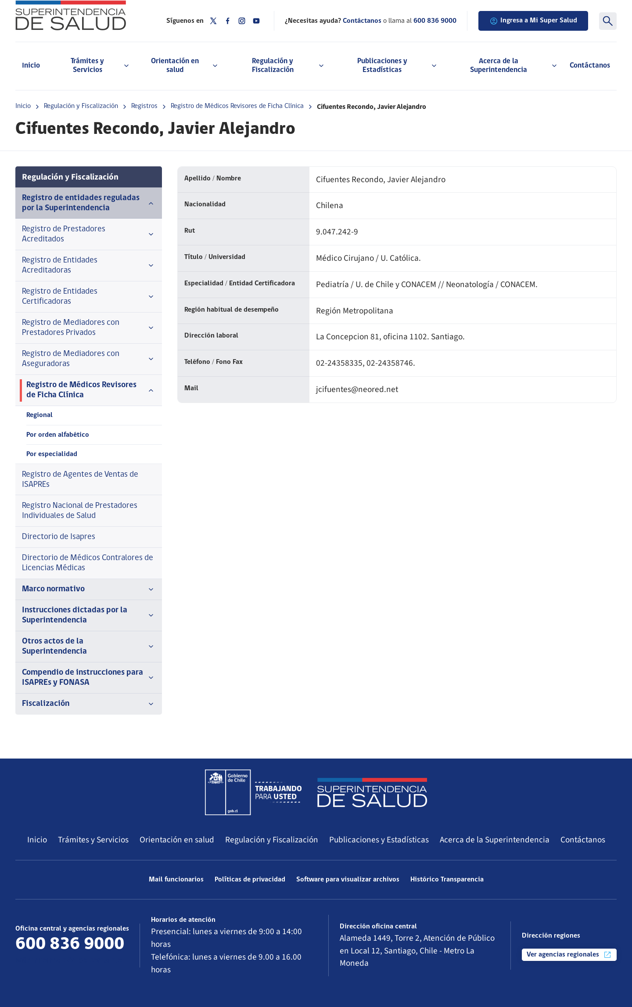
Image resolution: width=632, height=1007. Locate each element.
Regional (39, 415)
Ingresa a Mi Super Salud (533, 21)
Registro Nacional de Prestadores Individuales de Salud (79, 511)
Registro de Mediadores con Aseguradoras (88, 359)
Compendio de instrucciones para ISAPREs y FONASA (88, 678)
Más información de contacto (68, 961)
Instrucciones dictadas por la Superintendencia (88, 615)
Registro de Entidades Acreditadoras (88, 265)
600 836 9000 (434, 21)
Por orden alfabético (57, 435)
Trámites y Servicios (93, 840)
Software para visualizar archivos (347, 879)
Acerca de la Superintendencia (494, 840)
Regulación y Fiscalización (81, 106)
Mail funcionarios (176, 879)
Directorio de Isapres (58, 537)
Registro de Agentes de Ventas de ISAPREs (80, 480)
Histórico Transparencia (447, 879)
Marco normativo (88, 589)
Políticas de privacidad (250, 879)
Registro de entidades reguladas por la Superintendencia (88, 203)
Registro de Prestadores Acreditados (88, 234)
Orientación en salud (177, 840)
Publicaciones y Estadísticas (379, 840)
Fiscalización (88, 704)
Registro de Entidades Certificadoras (88, 297)
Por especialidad (51, 454)
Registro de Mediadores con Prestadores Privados (88, 328)
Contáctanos (590, 65)
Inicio (31, 65)
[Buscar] (608, 21)
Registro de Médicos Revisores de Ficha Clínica (237, 106)
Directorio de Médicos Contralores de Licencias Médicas (87, 563)
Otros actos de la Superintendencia (88, 646)
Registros (144, 106)
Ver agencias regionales (569, 954)
